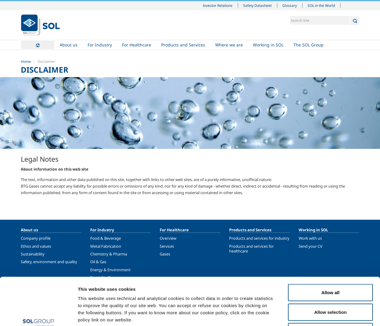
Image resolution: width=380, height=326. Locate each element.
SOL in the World (321, 5)
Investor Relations (217, 5)
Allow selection (330, 267)
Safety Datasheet (257, 5)
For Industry (100, 45)
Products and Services (183, 45)
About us (68, 45)
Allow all (331, 247)
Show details (308, 314)
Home (37, 45)
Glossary (289, 5)
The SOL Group (309, 45)
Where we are (229, 45)
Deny (330, 286)
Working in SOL (268, 45)
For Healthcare (136, 45)
